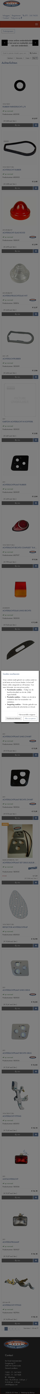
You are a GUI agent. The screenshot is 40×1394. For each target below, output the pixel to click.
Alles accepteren (30, 718)
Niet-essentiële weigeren (27, 714)
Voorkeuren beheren (13, 718)
